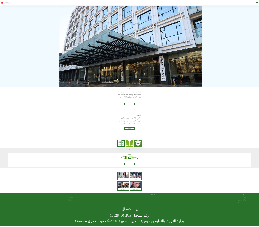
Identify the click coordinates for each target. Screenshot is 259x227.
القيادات (244, 198)
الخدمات (71, 195)
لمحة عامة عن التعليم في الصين (154, 195)
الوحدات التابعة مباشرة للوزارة (242, 201)
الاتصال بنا (125, 210)
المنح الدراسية (71, 198)
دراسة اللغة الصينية (70, 201)
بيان (138, 210)
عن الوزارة (244, 195)
